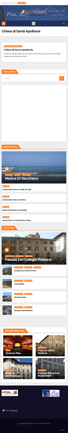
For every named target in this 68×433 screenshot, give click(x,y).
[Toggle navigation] (34, 23)
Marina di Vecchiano (21, 178)
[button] (64, 23)
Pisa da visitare (26, 175)
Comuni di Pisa (10, 256)
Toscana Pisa (28, 256)
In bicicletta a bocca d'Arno (14, 200)
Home (63, 430)
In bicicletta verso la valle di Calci (16, 190)
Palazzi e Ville (19, 256)
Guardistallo (19, 284)
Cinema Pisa (13, 353)
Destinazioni (9, 175)
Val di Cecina (37, 267)
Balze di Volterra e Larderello (14, 210)
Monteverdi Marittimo (23, 311)
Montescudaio (20, 297)
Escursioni (17, 175)
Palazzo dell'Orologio (13, 374)
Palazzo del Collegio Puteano (28, 259)
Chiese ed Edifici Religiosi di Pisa (13, 46)
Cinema (8, 350)
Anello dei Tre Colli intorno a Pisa (16, 220)
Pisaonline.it (46, 423)
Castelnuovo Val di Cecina (25, 271)
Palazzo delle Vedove (46, 352)
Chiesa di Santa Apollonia (18, 49)
